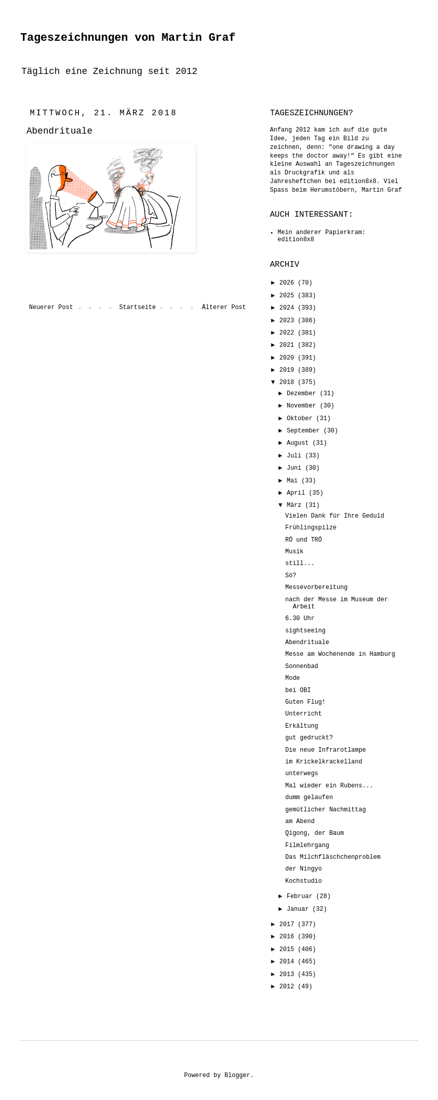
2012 (289, 986)
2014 (289, 961)
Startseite (137, 307)
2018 (289, 382)
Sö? (290, 575)
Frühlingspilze (311, 527)
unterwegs (301, 773)
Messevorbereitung (316, 587)
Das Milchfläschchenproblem (332, 857)
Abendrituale (307, 642)
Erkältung (301, 726)
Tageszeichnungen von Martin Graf (127, 38)
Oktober (301, 418)
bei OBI (298, 690)
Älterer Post (224, 307)
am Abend (300, 821)
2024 (289, 308)
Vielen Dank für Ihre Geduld (334, 516)
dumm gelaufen (309, 797)
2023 (289, 320)
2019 (289, 370)
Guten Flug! (305, 702)
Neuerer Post (51, 307)
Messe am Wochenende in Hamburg (340, 654)
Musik (294, 551)
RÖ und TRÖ (303, 540)
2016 (289, 936)
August (299, 443)
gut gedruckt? (309, 737)
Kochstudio (303, 881)
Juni (296, 468)
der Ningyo (303, 869)
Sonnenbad (301, 666)
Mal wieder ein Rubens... (329, 785)
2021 (289, 345)
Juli (296, 455)
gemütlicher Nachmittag (325, 809)
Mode (292, 678)
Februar (301, 896)
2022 (289, 333)
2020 (289, 358)
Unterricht (303, 714)
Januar (299, 909)
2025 (289, 295)
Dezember (303, 393)
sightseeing (305, 630)
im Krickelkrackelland (323, 761)
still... (300, 563)
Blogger (237, 1075)
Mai (294, 480)
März (296, 505)
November (303, 406)
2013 (289, 974)
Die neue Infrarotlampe (325, 750)
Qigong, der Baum (314, 833)
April (298, 493)
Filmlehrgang (307, 845)
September (305, 430)
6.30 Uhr (300, 618)
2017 (289, 924)
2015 (289, 949)
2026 (289, 283)
